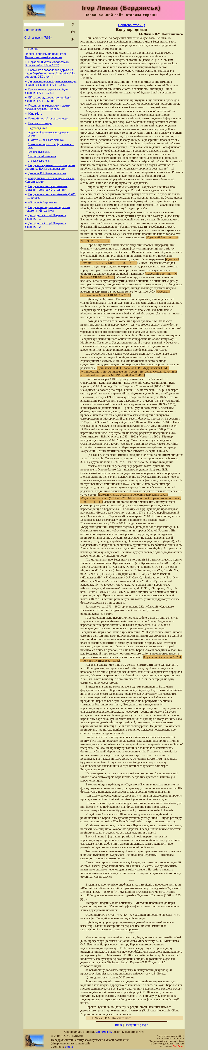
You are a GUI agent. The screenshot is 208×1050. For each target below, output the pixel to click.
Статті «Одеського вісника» (47, 147)
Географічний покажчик (42, 165)
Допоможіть (104, 1031)
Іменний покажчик (39, 160)
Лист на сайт (32, 29)
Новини (33, 49)
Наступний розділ (136, 1025)
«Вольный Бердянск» (42, 215)
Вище (118, 1025)
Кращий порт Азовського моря (48, 123)
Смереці (69, 1047)
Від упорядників (37, 134)
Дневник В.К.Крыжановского (47, 184)
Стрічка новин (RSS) (38, 37)
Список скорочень (39, 170)
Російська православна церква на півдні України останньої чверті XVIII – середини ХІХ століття (50, 75)
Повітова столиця (40, 129)
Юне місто (35, 118)
